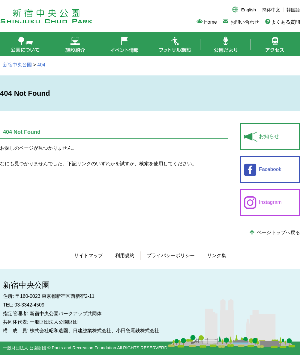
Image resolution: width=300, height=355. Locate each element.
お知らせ (269, 136)
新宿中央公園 (46, 16)
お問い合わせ (244, 22)
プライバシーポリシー (171, 255)
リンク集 (216, 255)
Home (210, 22)
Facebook (270, 169)
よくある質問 (285, 22)
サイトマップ (88, 255)
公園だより (225, 44)
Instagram (270, 202)
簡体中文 (271, 9)
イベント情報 (125, 44)
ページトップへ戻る (278, 232)
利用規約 (124, 255)
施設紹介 (75, 44)
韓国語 (293, 9)
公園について (25, 44)
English (248, 9)
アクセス (275, 44)
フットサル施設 (175, 44)
